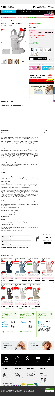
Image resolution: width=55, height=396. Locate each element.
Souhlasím (48, 388)
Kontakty (4, 370)
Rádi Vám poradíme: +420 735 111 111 (48, 2)
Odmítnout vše (50, 393)
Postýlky (34, 9)
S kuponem (3, 272)
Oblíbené (16, 368)
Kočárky (21, 9)
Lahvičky (31, 9)
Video (15, 92)
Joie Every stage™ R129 (31, 369)
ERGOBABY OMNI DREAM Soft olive (33, 280)
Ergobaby (13, 25)
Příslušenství (34, 92)
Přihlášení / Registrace (42, 7)
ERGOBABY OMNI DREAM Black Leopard (6, 280)
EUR (3, 3)
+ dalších (22, 61)
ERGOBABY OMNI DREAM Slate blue (20, 254)
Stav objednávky (18, 370)
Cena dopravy (42, 92)
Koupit (11, 301)
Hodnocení (22, 92)
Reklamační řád (6, 372)
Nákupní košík (52, 7)
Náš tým (36, 11)
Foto (28, 92)
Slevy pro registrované (19, 372)
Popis (3, 92)
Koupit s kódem (48, 32)
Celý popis (34, 27)
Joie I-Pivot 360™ (30, 370)
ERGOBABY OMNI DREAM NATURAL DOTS (20, 280)
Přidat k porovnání (33, 67)
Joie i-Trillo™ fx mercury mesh (32, 365)
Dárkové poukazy (22, 11)
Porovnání (17, 369)
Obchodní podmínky (6, 371)
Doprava (4, 367)
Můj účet (41, 6)
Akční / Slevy (48, 15)
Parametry (9, 92)
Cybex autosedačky (26, 9)
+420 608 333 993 (43, 370)
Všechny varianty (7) (41, 59)
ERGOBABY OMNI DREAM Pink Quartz (47, 254)
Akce (4, 365)
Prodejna (31, 11)
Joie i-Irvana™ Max (30, 367)
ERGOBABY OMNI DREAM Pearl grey (33, 254)
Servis (40, 11)
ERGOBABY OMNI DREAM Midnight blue (7, 254)
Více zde (48, 238)
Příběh (27, 11)
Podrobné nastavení (50, 391)
